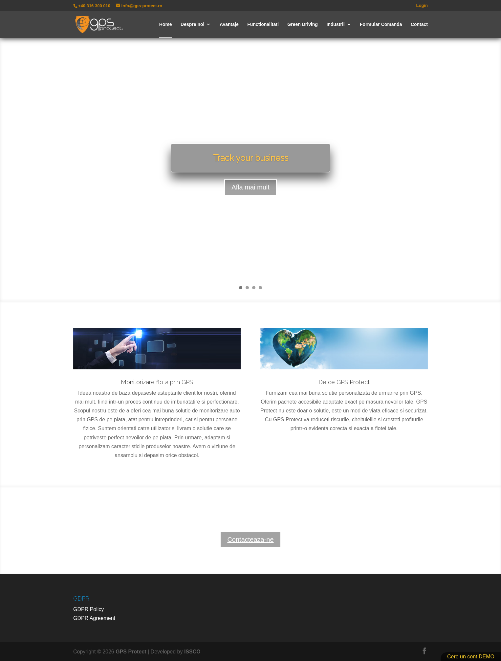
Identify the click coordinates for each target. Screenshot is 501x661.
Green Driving (302, 24)
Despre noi (192, 24)
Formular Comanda (381, 24)
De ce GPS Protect (344, 382)
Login (422, 5)
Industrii (335, 24)
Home (165, 24)
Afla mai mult (250, 188)
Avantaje (229, 24)
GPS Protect (131, 651)
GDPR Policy (88, 609)
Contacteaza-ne (250, 539)
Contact (419, 24)
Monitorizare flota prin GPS (157, 382)
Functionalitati (263, 24)
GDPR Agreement (94, 618)
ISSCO (192, 651)
